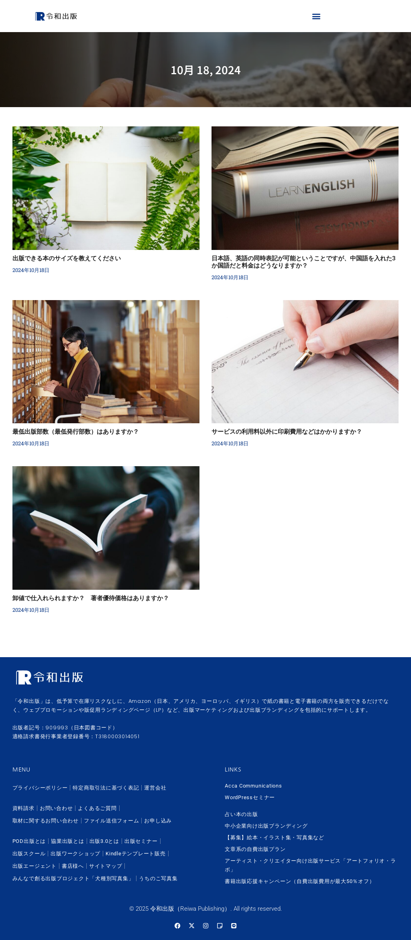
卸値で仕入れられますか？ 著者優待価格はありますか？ (90, 598)
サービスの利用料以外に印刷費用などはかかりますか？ (287, 431)
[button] (316, 16)
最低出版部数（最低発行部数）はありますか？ (75, 431)
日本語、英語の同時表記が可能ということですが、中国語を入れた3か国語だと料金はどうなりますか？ (304, 262)
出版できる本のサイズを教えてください (66, 258)
